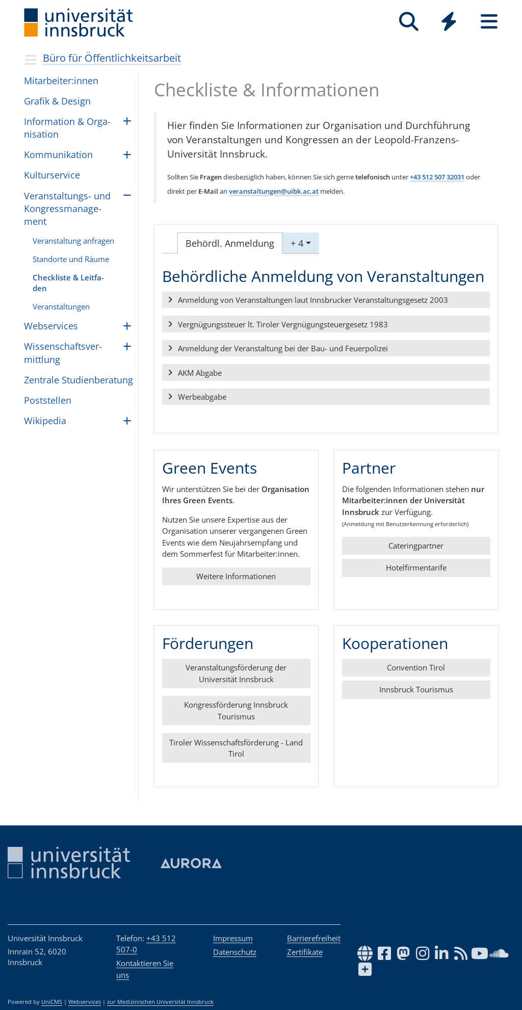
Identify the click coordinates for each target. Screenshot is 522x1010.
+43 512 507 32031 (437, 177)
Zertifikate (305, 952)
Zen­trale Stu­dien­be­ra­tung (78, 380)
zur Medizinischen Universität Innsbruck (160, 1001)
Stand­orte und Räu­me (71, 259)
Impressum (233, 938)
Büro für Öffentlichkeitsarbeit (112, 58)
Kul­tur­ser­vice (52, 175)
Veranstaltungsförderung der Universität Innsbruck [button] (236, 673)
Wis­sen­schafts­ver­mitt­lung (63, 352)
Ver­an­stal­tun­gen (61, 306)
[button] (326, 300)
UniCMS (51, 1001)
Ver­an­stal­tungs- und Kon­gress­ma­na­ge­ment (67, 208)
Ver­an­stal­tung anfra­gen (73, 241)
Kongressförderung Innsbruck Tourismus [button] (236, 710)
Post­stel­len (47, 400)
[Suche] (408, 22)
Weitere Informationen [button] (236, 576)
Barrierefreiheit (314, 938)
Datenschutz (234, 952)
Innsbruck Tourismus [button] (416, 689)
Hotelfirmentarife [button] (415, 567)
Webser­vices (51, 326)
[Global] (448, 22)
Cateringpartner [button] (415, 545)
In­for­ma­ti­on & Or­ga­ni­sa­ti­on (67, 127)
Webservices (84, 1001)
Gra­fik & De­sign (57, 101)
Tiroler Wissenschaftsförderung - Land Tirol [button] (236, 748)
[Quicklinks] (449, 22)
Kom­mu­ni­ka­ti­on (58, 154)
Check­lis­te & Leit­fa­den (68, 282)
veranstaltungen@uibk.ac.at (274, 191)
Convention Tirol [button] (416, 667)
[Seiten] (489, 22)
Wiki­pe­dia (45, 421)
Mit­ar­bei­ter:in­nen (61, 80)
